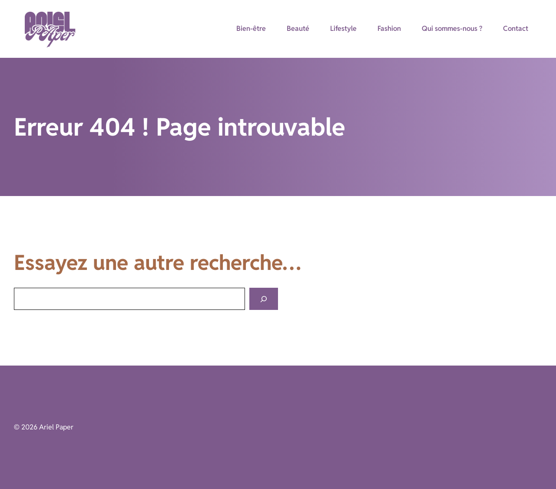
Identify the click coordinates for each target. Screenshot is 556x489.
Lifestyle (343, 28)
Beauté (298, 28)
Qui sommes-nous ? (452, 28)
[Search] (263, 299)
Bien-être (251, 28)
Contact (515, 28)
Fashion (389, 28)
